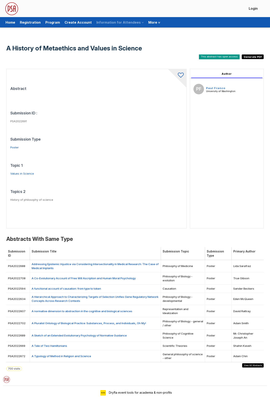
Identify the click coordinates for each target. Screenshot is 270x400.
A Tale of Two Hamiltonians (49, 345)
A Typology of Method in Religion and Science (61, 356)
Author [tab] (227, 73)
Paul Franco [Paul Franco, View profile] (215, 88)
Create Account (78, 22)
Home (10, 22)
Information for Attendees (120, 22)
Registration (30, 22)
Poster (14, 147)
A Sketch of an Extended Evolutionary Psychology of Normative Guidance (79, 335)
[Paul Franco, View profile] (198, 89)
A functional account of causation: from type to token (66, 288)
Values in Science (22, 173)
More (154, 22)
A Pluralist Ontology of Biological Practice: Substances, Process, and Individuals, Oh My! (89, 323)
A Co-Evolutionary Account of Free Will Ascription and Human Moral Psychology (84, 278)
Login (253, 8)
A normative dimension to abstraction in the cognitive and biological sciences (82, 311)
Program (52, 22)
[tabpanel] (226, 148)
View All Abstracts (253, 365)
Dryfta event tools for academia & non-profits (140, 392)
